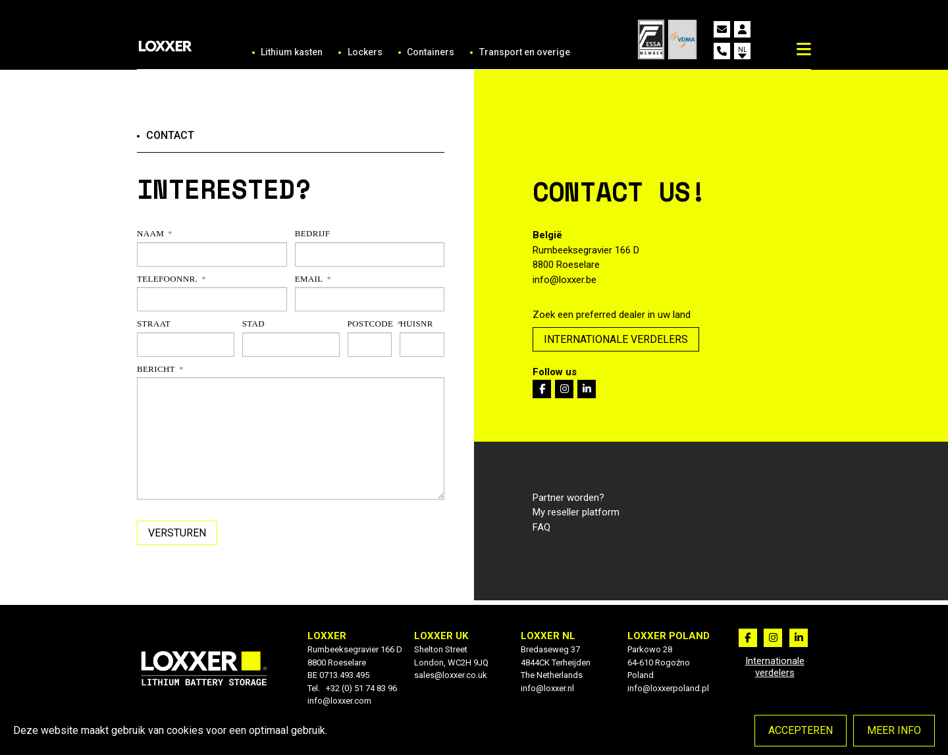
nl (742, 49)
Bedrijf (312, 233)
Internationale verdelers (616, 339)
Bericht (156, 369)
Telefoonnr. (167, 279)
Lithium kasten (292, 52)
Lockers (365, 52)
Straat (154, 323)
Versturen (177, 533)
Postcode (370, 323)
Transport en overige (524, 52)
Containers (430, 52)
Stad (253, 323)
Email (309, 279)
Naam (150, 233)
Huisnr (416, 323)
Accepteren (800, 730)
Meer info (894, 730)
